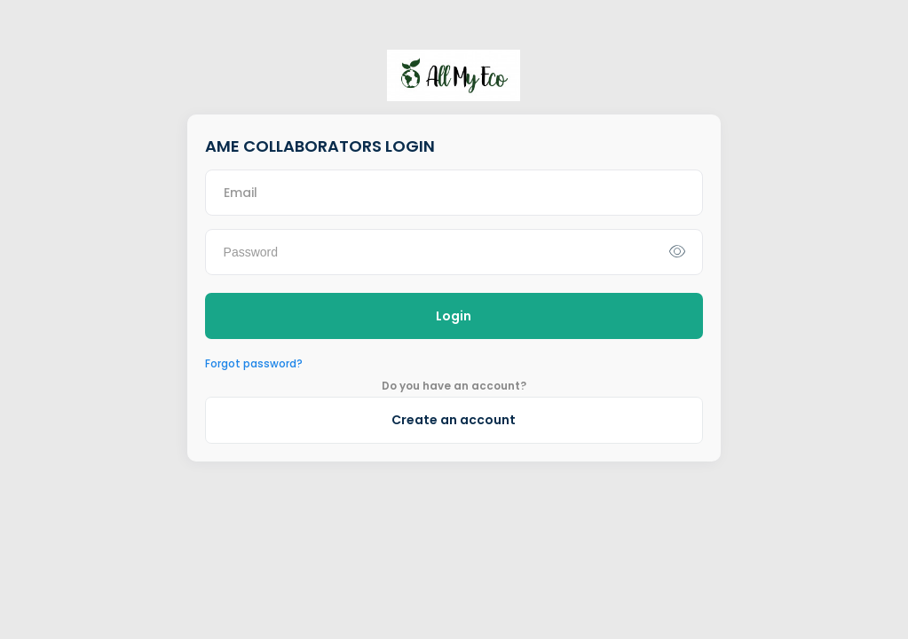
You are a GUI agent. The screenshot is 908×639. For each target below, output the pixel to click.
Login (453, 316)
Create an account (453, 420)
